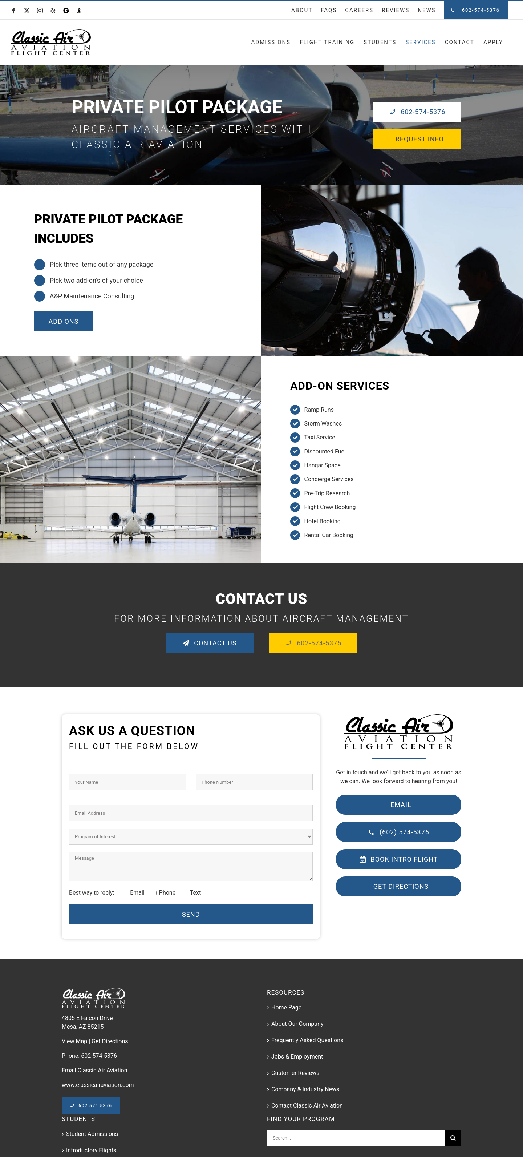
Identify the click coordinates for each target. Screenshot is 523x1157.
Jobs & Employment (297, 1056)
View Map (74, 1041)
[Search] (453, 1138)
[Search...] (356, 1138)
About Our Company (297, 1023)
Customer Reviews (295, 1072)
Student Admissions (92, 1133)
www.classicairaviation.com (98, 1084)
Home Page (286, 1007)
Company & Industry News (305, 1089)
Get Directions (110, 1041)
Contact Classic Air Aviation (307, 1105)
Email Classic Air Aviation (94, 1070)
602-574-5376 (99, 1055)
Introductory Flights (91, 1150)
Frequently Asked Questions (307, 1040)
